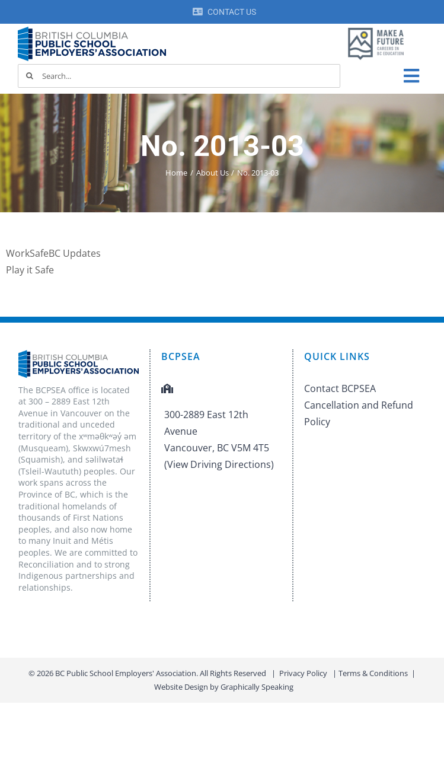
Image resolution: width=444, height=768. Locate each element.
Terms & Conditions (373, 673)
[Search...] (179, 76)
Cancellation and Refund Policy (358, 413)
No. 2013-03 (222, 146)
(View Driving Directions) (219, 464)
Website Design (181, 686)
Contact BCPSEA (340, 388)
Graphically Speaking (257, 686)
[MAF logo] (375, 28)
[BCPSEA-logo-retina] (92, 30)
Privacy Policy (303, 673)
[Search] (29, 76)
